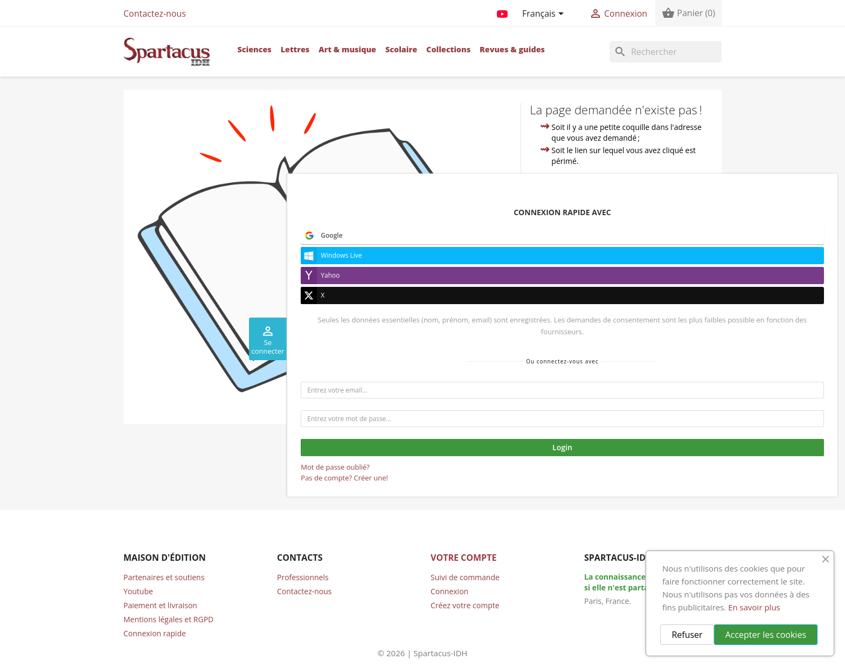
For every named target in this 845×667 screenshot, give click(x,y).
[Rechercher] (665, 52)
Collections (448, 49)
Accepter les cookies (765, 635)
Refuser (686, 635)
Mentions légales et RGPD (168, 619)
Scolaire (401, 49)
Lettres (295, 49)
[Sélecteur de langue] (544, 14)
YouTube (502, 12)
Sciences (254, 49)
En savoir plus (754, 607)
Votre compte (463, 557)
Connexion (449, 591)
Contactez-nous (154, 13)
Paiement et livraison (160, 605)
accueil (621, 222)
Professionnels (303, 577)
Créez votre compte (465, 605)
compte (689, 235)
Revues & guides (512, 49)
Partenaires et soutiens (163, 577)
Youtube (138, 591)
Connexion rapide (154, 633)
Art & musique (347, 49)
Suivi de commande (465, 577)
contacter (588, 247)
